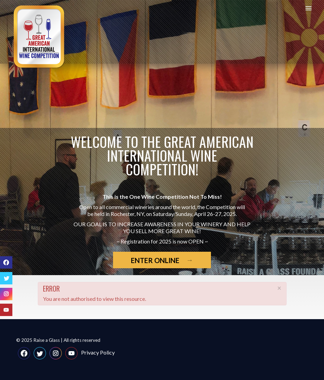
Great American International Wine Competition (39, 37)
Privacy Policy (98, 352)
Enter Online (155, 260)
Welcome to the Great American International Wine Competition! (162, 155)
